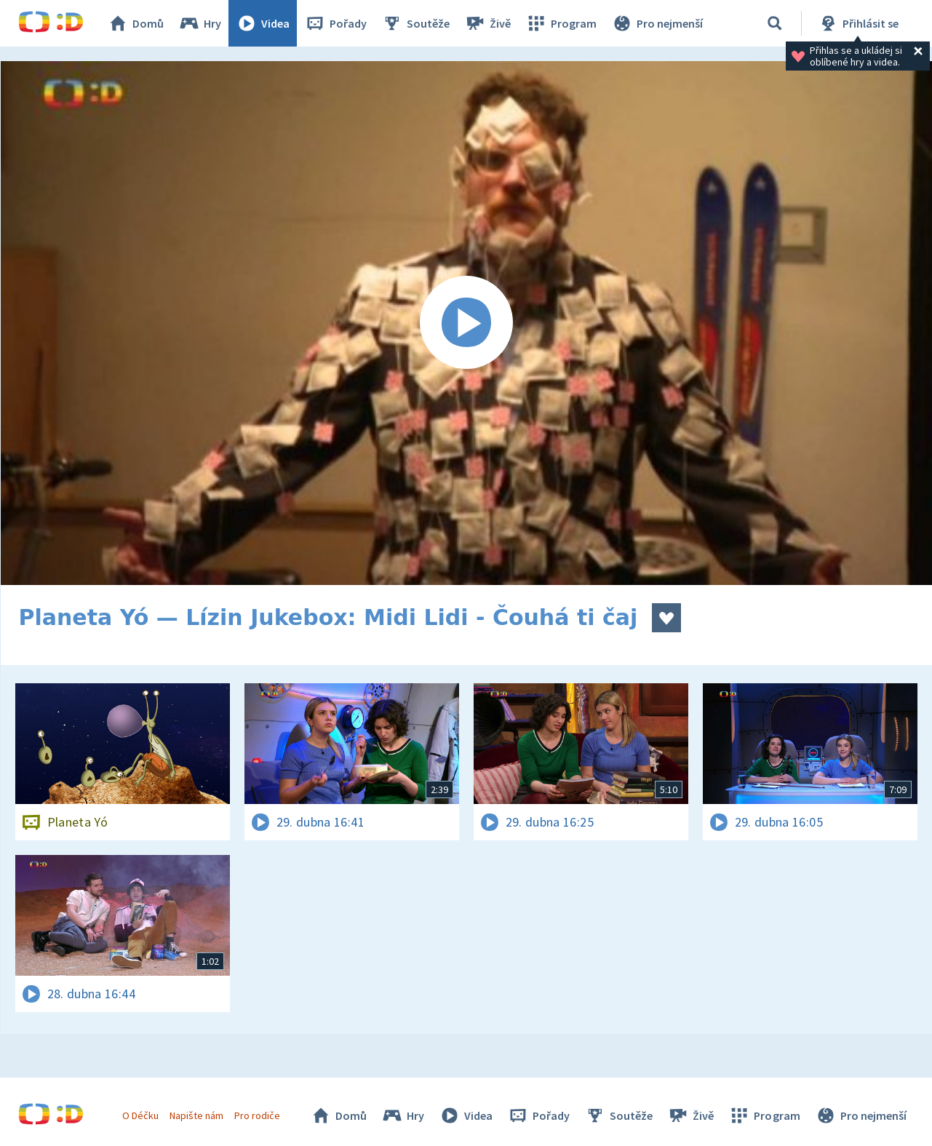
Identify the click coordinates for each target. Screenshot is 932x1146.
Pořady (335, 23)
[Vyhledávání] (775, 23)
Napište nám (196, 1115)
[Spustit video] (466, 323)
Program (561, 23)
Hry (199, 23)
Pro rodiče (257, 1115)
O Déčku (140, 1115)
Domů (135, 23)
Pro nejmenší (657, 23)
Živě (487, 23)
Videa (263, 23)
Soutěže (415, 23)
